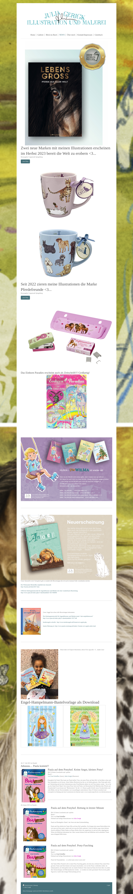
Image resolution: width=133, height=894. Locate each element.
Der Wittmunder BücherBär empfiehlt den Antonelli (36, 585)
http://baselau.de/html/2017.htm (30, 587)
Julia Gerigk (68, 776)
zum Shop (25, 161)
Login (108, 885)
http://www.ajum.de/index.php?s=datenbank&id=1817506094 (39, 592)
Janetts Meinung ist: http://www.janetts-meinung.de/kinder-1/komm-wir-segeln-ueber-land (69, 626)
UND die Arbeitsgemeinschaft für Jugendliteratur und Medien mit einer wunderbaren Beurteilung (49, 591)
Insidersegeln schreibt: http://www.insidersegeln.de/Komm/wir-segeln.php (65, 622)
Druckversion (28, 885)
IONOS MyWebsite (43, 891)
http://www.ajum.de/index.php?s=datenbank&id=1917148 (60, 618)
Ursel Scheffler (54, 776)
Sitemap (35, 885)
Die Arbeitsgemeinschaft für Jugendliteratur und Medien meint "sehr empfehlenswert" (68, 616)
